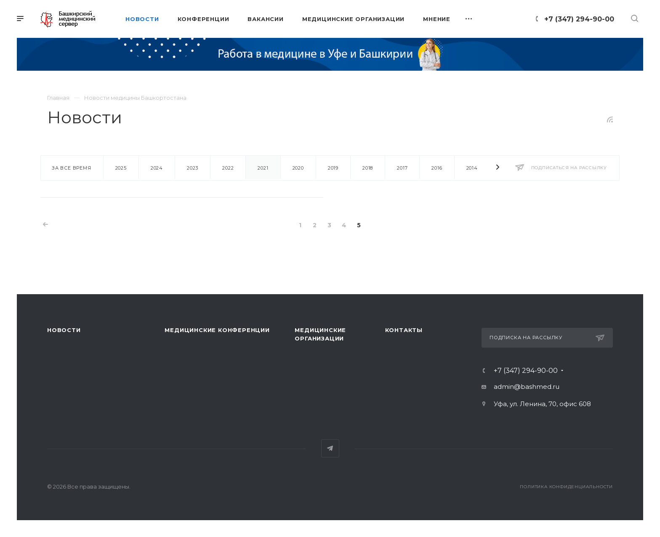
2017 (402, 168)
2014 (472, 168)
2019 (333, 168)
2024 (157, 168)
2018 (367, 168)
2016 (436, 168)
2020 (298, 168)
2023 (192, 168)
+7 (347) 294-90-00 (579, 19)
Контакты (404, 330)
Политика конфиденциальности (566, 486)
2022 (228, 168)
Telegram (330, 448)
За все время (71, 168)
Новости (64, 330)
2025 (121, 168)
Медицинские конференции (217, 330)
